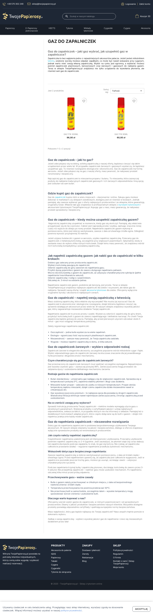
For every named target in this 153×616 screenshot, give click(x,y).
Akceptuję (141, 609)
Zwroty (85, 554)
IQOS (53, 554)
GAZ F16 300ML (71, 134)
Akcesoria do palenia (61, 550)
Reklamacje (87, 557)
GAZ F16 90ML (121, 134)
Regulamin (118, 554)
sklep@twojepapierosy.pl (41, 4)
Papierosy (56, 557)
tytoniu (51, 61)
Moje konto (118, 567)
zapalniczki (60, 197)
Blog (84, 561)
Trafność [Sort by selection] (127, 90)
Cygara (54, 565)
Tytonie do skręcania (61, 572)
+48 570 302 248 (13, 4)
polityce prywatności (71, 610)
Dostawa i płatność (91, 550)
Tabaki (54, 561)
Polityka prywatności (123, 550)
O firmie (117, 557)
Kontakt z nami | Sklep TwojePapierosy (123, 562)
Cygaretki (55, 568)
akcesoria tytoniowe (96, 290)
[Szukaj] (91, 16)
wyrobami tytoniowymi (129, 205)
